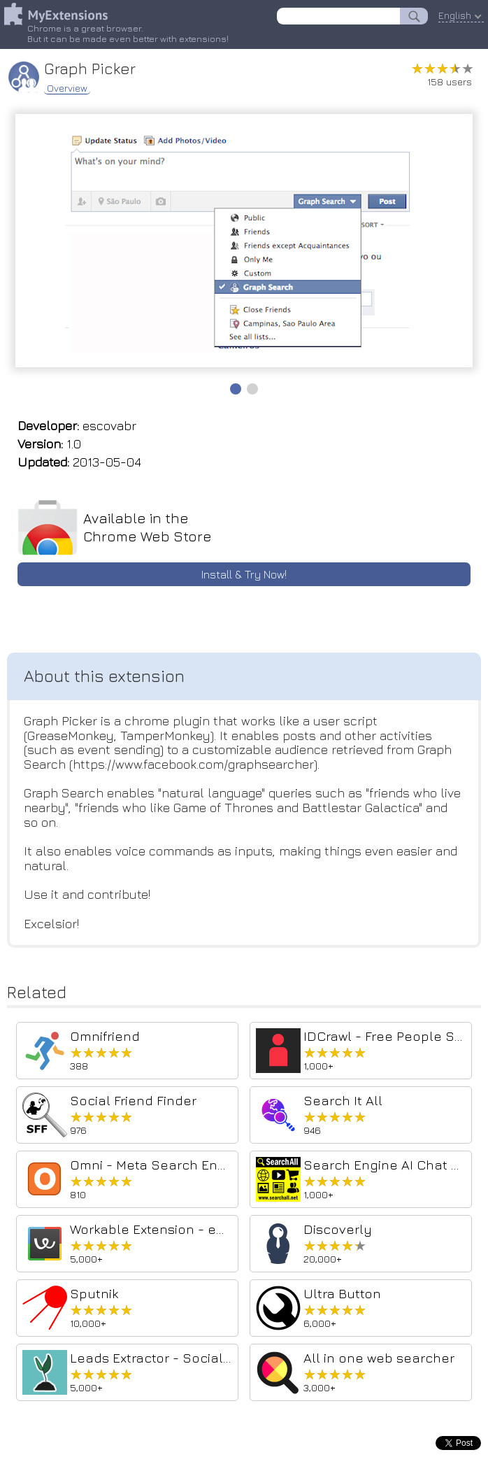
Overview (67, 88)
